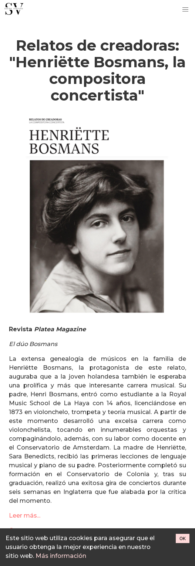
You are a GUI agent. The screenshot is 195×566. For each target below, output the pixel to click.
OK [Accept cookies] (182, 538)
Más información (61, 555)
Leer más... (24, 515)
